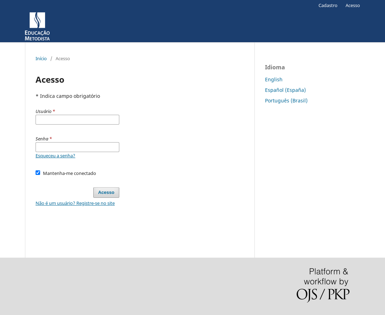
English (274, 79)
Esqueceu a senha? (55, 155)
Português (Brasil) (286, 100)
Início (41, 58)
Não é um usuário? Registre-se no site (75, 203)
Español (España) (285, 90)
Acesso (353, 5)
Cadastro (327, 5)
